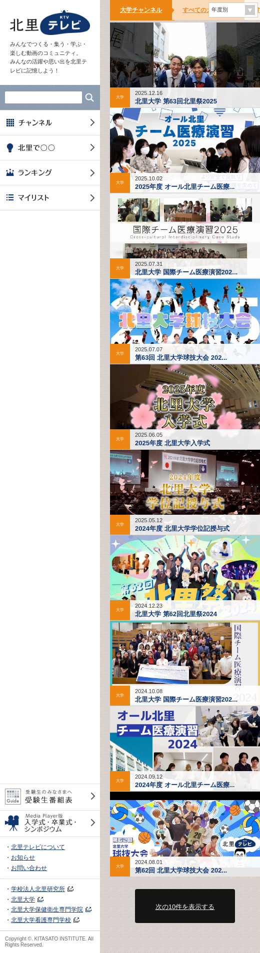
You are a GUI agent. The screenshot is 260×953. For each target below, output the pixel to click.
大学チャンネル (141, 9)
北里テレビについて (38, 847)
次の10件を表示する (185, 907)
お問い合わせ (29, 868)
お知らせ (23, 857)
